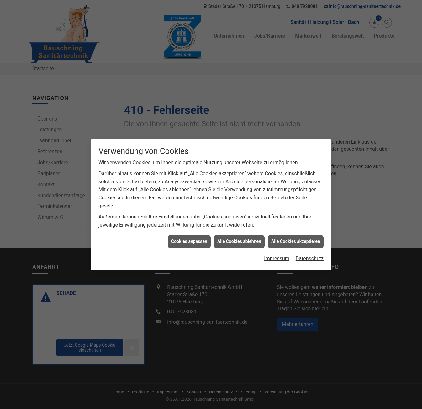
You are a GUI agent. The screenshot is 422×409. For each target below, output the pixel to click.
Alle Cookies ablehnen (239, 237)
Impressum (276, 255)
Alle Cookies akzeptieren (295, 237)
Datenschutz (310, 255)
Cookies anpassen (189, 237)
